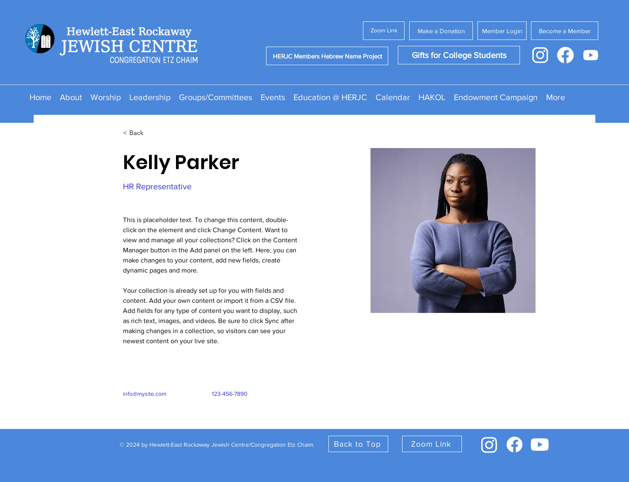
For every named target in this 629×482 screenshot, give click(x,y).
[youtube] (539, 444)
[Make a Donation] (441, 30)
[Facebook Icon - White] (565, 55)
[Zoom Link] (384, 30)
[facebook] (514, 444)
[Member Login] (502, 30)
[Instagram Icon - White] (540, 55)
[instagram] (489, 444)
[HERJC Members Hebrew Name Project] (327, 56)
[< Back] (139, 133)
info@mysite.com (144, 393)
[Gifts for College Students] (459, 55)
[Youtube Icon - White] (590, 55)
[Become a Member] (564, 30)
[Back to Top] (358, 444)
